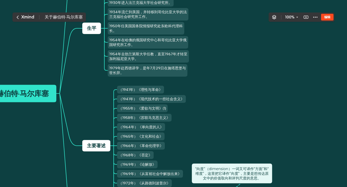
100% (290, 17)
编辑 (327, 17)
